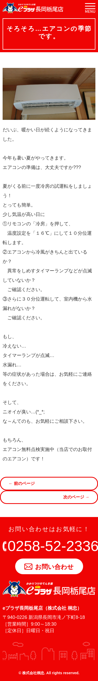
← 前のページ (22, 483)
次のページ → (76, 497)
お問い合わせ (49, 566)
